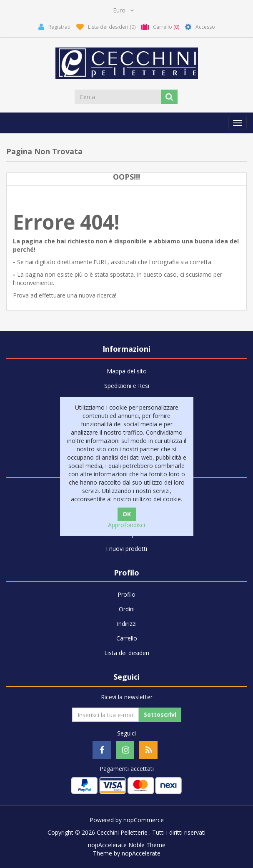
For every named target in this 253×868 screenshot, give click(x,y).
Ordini (127, 609)
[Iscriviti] (105, 715)
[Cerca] (118, 97)
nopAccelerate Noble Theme (126, 845)
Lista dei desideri (126, 653)
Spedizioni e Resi (126, 386)
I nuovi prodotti (126, 549)
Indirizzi (127, 624)
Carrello (126, 638)
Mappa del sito (127, 371)
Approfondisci (126, 525)
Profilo (126, 594)
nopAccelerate (141, 853)
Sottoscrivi (160, 714)
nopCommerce (143, 820)
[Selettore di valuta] (123, 10)
